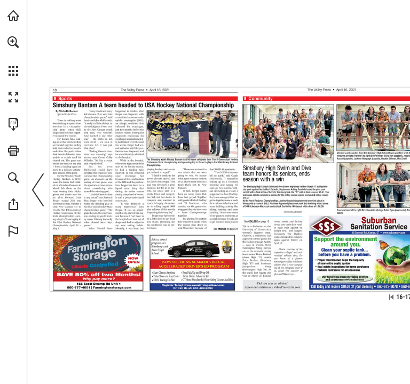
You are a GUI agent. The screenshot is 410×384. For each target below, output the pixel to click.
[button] (13, 42)
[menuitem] (13, 56)
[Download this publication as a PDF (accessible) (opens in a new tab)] (13, 124)
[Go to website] (112, 288)
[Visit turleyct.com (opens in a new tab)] (13, 15)
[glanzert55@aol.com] (284, 274)
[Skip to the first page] (391, 297)
